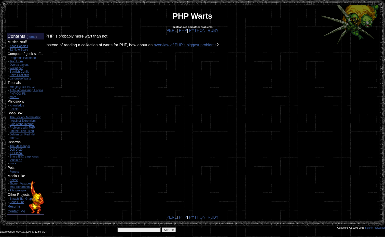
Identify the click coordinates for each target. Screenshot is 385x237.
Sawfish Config (19, 71)
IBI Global (16, 153)
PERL (171, 30)
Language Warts (20, 78)
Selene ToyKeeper (375, 227)
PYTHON (197, 30)
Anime (14, 180)
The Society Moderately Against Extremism (25, 119)
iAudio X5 (16, 160)
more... (14, 97)
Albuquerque (18, 190)
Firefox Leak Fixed (22, 131)
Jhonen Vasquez (20, 183)
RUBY (212, 30)
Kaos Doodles (19, 46)
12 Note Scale (19, 49)
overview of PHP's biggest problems (185, 45)
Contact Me (16, 211)
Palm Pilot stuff (19, 75)
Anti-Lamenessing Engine (26, 90)
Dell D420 (16, 149)
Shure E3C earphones (24, 156)
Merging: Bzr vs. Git (22, 87)
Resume (14, 206)
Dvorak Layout (19, 64)
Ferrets (14, 171)
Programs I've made (23, 58)
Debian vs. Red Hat (22, 134)
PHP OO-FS (18, 93)
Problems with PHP (22, 127)
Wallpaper (16, 68)
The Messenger (20, 146)
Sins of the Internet (22, 124)
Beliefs (14, 109)
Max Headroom (20, 187)
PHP (183, 30)
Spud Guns (17, 202)
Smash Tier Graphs (22, 198)
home (32, 37)
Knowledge (17, 105)
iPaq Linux (16, 61)
